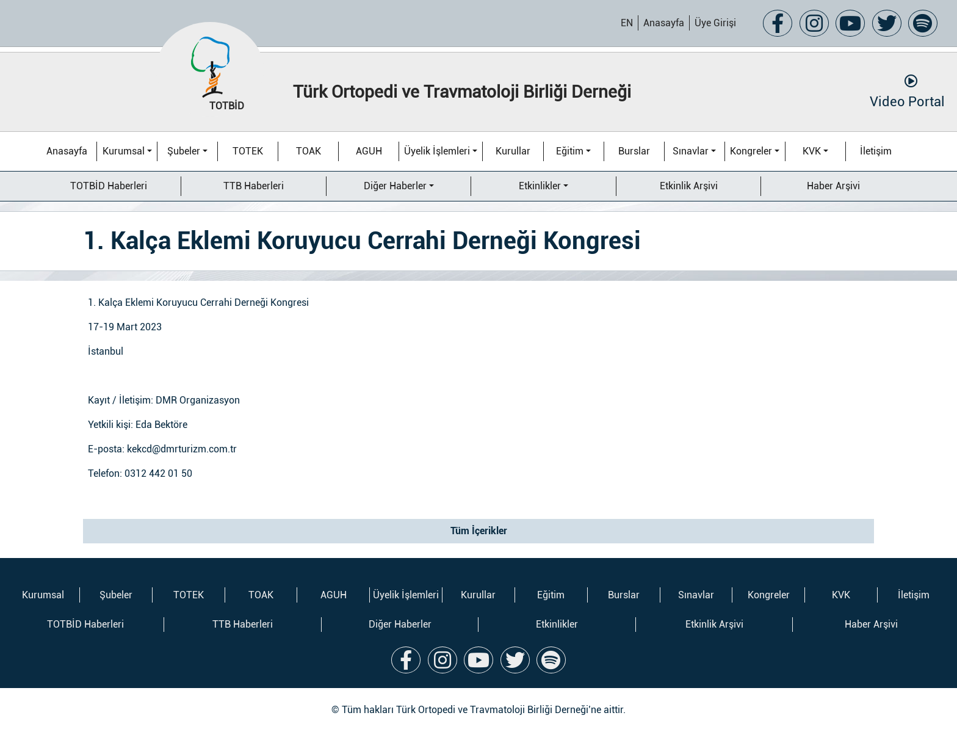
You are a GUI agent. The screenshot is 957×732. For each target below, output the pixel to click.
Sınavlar (691, 151)
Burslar (634, 151)
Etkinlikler (540, 186)
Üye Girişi (715, 23)
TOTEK (248, 151)
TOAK (308, 151)
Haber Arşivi (833, 186)
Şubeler (183, 151)
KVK (812, 151)
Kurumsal (124, 151)
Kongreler (751, 151)
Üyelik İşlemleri (437, 151)
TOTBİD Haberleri (108, 186)
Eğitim (569, 151)
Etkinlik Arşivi (689, 186)
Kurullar (513, 151)
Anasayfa (663, 23)
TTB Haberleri (253, 186)
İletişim (876, 151)
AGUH (369, 151)
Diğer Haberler (395, 186)
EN (627, 23)
